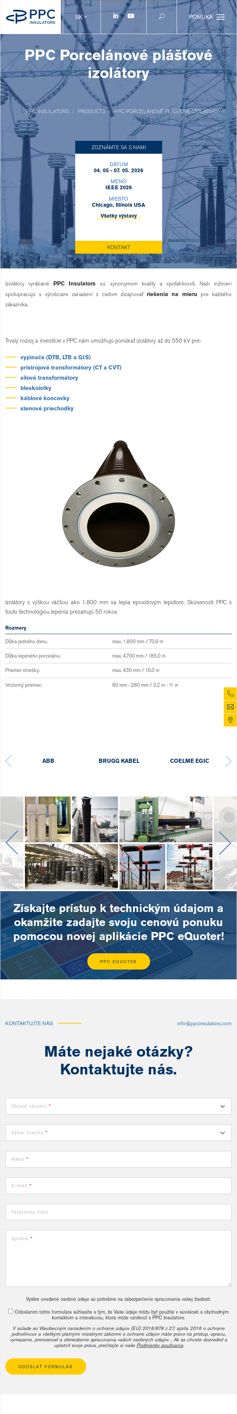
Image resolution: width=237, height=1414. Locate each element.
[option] (48, 761)
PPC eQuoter (118, 961)
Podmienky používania (159, 1345)
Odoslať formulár (46, 1366)
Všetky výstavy (119, 215)
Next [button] (229, 761)
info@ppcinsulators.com (204, 1023)
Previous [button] (8, 761)
